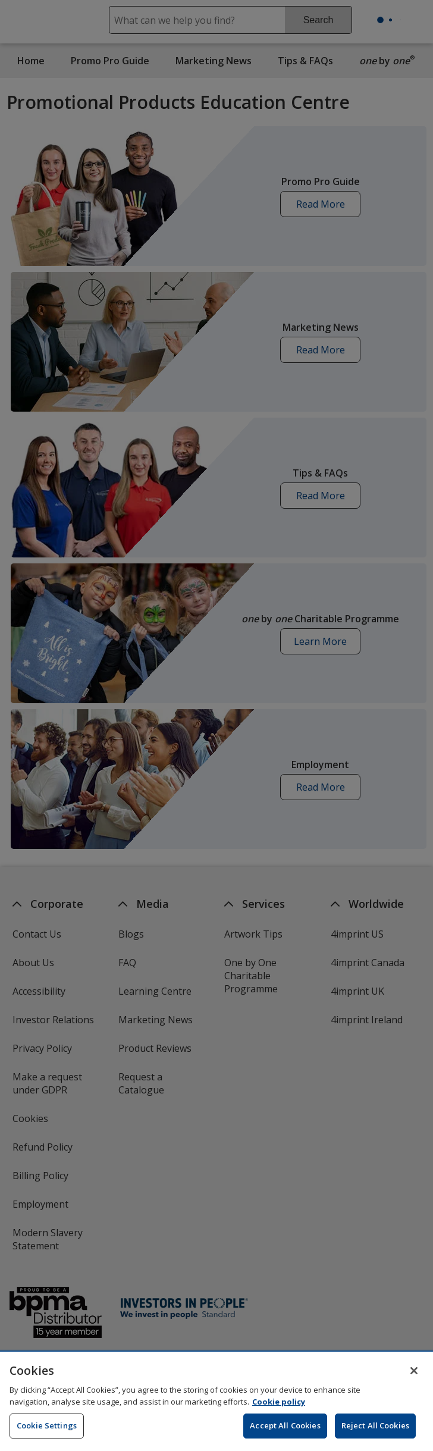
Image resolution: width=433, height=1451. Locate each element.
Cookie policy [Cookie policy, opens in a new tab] (278, 1407)
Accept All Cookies (285, 1432)
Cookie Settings (47, 1432)
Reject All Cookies (375, 1432)
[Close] (414, 1377)
